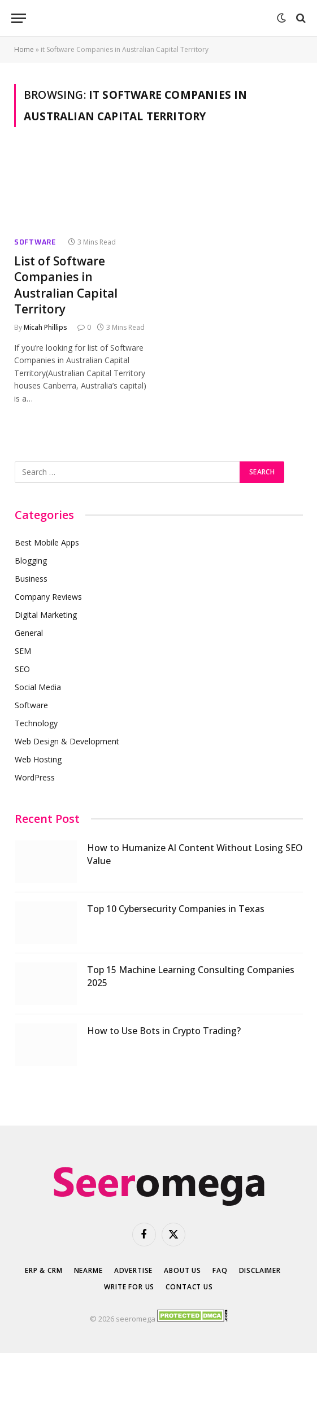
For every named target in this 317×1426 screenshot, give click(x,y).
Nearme (88, 1270)
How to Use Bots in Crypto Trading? (164, 1030)
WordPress (35, 777)
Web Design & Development (67, 741)
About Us (182, 1270)
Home (24, 49)
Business (31, 578)
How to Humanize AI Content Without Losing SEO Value (195, 854)
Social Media (38, 687)
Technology (36, 723)
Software (35, 242)
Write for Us (129, 1287)
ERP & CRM (44, 1270)
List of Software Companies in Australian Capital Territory (66, 285)
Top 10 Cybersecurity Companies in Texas (175, 908)
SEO (22, 669)
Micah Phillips (45, 327)
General (29, 632)
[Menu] (18, 18)
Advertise (133, 1270)
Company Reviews (48, 596)
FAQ (220, 1270)
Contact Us (189, 1287)
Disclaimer (260, 1270)
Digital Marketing (46, 614)
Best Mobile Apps (47, 542)
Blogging (31, 560)
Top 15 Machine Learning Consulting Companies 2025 (190, 976)
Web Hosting (38, 759)
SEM (23, 651)
